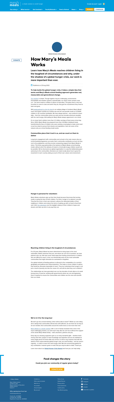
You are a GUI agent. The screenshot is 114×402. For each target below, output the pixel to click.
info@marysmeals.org (15, 393)
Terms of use (61, 379)
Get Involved (37, 9)
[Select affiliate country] (104, 4)
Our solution (34, 98)
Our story (13, 9)
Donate (89, 9)
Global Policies (61, 381)
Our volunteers (42, 205)
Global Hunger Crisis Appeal (53, 348)
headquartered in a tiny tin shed (43, 109)
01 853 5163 (13, 389)
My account (37, 390)
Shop (81, 9)
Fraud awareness (62, 385)
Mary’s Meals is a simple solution (41, 329)
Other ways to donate (39, 381)
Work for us (37, 383)
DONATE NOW (57, 369)
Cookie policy (61, 388)
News (73, 9)
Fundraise (99, 9)
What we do (25, 9)
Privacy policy (61, 383)
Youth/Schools (50, 9)
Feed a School (64, 9)
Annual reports (38, 388)
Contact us (36, 379)
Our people (37, 385)
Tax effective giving (62, 390)
